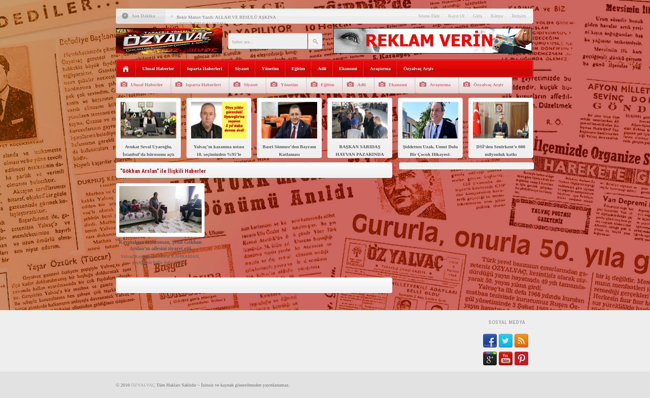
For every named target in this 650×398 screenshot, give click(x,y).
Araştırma (380, 68)
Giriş (477, 15)
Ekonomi (348, 68)
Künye (497, 15)
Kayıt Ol (456, 15)
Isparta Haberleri (204, 68)
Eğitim (298, 68)
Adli (322, 68)
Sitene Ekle (428, 15)
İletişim (519, 15)
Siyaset (242, 68)
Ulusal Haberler (158, 68)
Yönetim (270, 68)
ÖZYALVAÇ (143, 384)
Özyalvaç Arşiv (418, 68)
